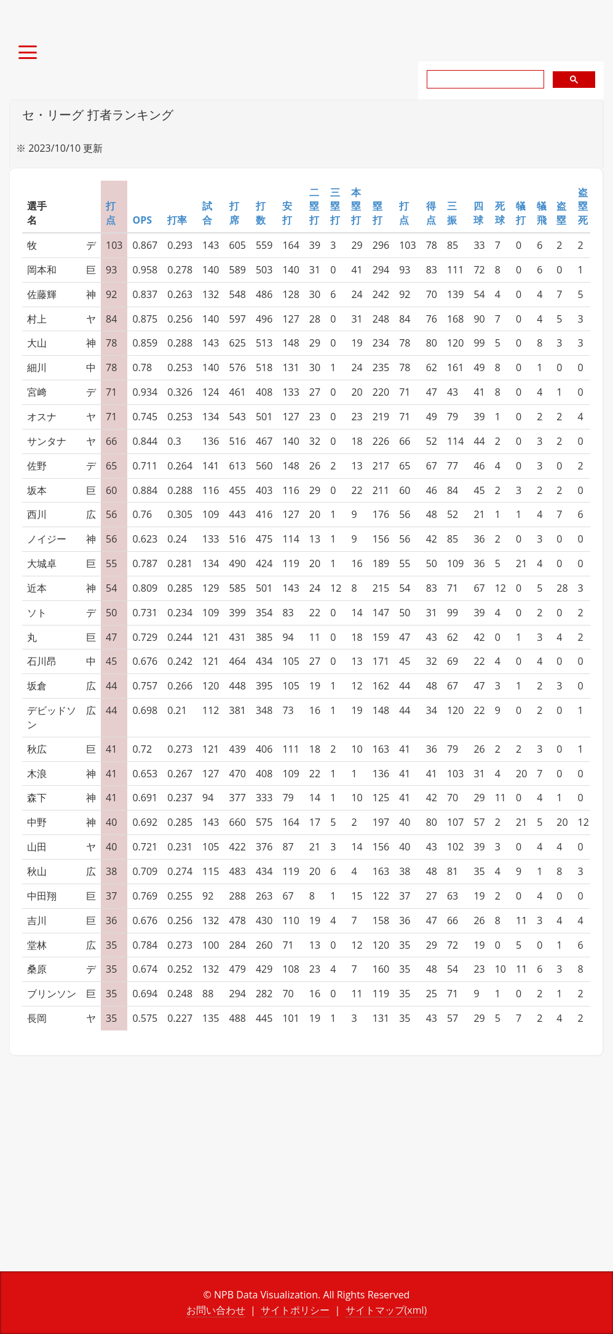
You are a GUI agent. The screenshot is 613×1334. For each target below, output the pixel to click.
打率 (177, 220)
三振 (452, 213)
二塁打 (314, 206)
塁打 (377, 213)
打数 (261, 213)
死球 (500, 213)
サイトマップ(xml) (386, 1310)
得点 (431, 213)
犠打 (521, 213)
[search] (484, 79)
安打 (287, 213)
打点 (111, 213)
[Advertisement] (153, 1173)
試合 (207, 213)
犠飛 (542, 213)
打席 (234, 213)
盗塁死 (583, 206)
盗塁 (561, 213)
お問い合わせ (215, 1310)
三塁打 (335, 206)
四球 (478, 213)
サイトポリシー (295, 1310)
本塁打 (356, 206)
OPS (142, 220)
